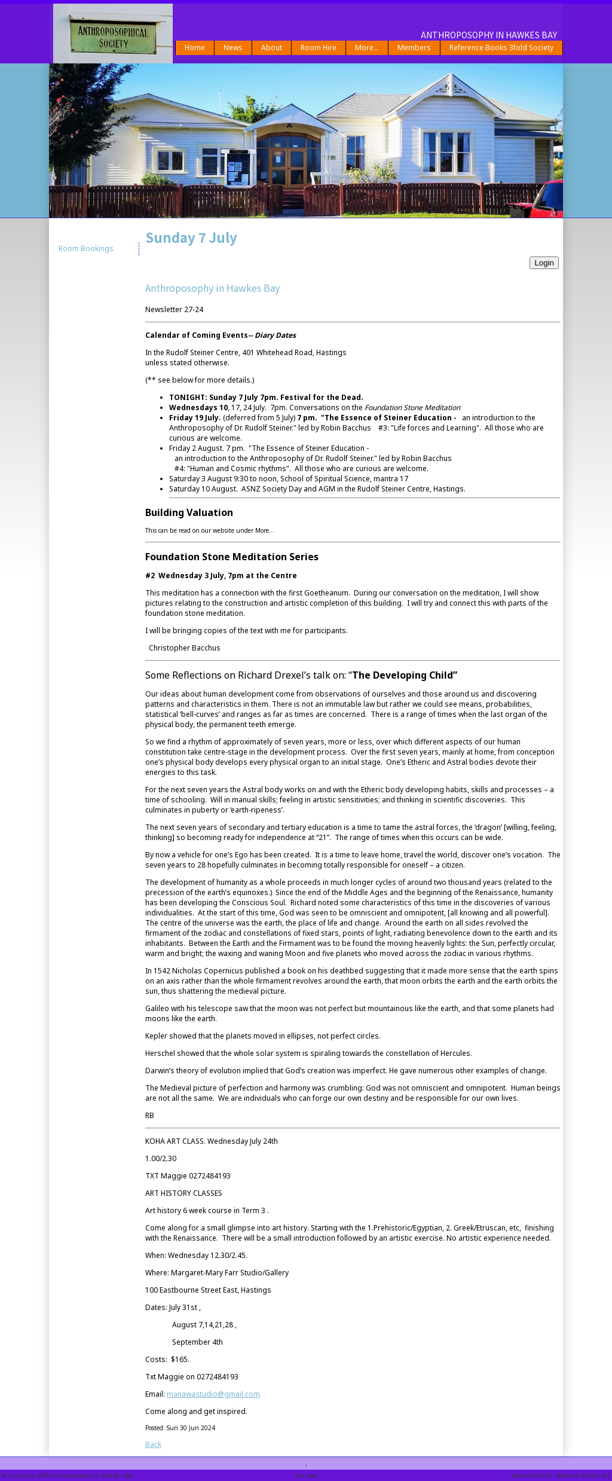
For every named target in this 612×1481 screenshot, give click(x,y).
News (233, 47)
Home (195, 47)
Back (153, 1444)
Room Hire (318, 47)
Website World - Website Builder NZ (560, 1475)
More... (367, 47)
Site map (306, 1475)
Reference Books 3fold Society (501, 47)
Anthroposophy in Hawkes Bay (92, 1475)
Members (414, 47)
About (271, 47)
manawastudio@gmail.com (213, 1394)
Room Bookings (86, 248)
